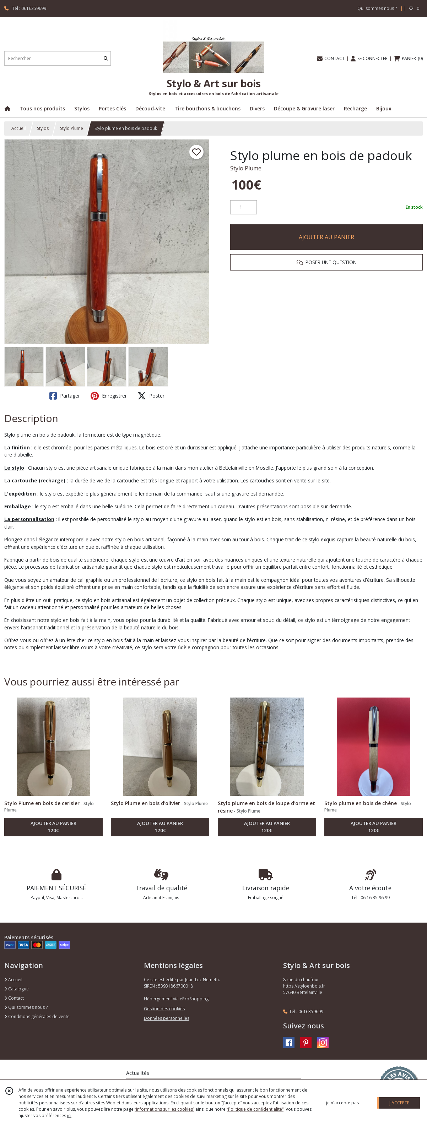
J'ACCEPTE (399, 1103)
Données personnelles (166, 1018)
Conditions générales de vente (37, 1016)
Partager (64, 396)
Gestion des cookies (164, 1009)
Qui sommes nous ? (26, 1007)
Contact (14, 998)
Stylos (43, 128)
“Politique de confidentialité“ (255, 1109)
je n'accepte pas (342, 1103)
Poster (150, 396)
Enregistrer (109, 396)
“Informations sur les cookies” (164, 1109)
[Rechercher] (105, 58)
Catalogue (16, 989)
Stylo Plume (71, 128)
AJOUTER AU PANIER (326, 237)
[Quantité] (243, 207)
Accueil (18, 128)
